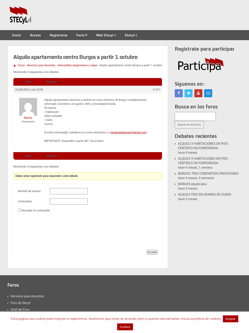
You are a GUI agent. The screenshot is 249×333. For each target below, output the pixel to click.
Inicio (16, 35)
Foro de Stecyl (20, 303)
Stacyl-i (131, 35)
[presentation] (36, 229)
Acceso (35, 35)
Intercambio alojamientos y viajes (77, 65)
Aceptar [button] (231, 319)
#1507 (156, 89)
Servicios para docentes (41, 65)
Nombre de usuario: (29, 191)
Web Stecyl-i (106, 35)
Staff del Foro (20, 309)
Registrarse (58, 35)
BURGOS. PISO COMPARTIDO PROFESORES (208, 173)
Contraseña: (25, 201)
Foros (80, 35)
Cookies (125, 327)
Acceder (152, 252)
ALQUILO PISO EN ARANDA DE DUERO (204, 194)
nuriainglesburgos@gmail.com (128, 132)
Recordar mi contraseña (35, 210)
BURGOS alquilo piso (192, 184)
